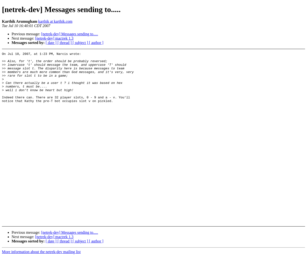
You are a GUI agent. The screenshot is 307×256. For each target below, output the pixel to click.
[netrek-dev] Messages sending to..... (69, 34)
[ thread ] (65, 43)
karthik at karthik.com (55, 21)
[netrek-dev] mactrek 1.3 (54, 38)
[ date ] (51, 43)
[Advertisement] (275, 64)
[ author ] (96, 43)
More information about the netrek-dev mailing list (41, 252)
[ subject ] (81, 43)
